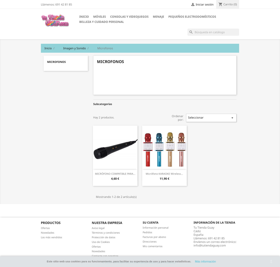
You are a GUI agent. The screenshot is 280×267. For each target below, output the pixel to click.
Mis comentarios (152, 246)
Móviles (99, 17)
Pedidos (147, 232)
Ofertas (45, 228)
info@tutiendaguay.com (210, 245)
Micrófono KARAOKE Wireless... (164, 173)
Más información (205, 261)
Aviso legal (98, 228)
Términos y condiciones (106, 232)
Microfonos (56, 62)
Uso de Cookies (101, 242)
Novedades (47, 232)
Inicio (84, 17)
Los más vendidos (51, 237)
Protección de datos (103, 237)
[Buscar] (213, 32)
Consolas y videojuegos (129, 17)
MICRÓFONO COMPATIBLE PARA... (115, 173)
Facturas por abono (154, 237)
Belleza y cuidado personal (101, 22)
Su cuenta (150, 222)
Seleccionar (211, 118)
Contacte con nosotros (105, 256)
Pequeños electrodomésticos (192, 17)
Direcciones (150, 241)
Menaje (158, 17)
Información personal (156, 227)
